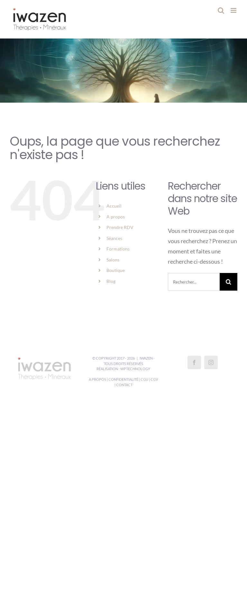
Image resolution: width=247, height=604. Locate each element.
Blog (110, 281)
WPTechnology (135, 369)
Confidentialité (123, 379)
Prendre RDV (119, 227)
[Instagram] (211, 362)
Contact (124, 385)
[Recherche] (228, 282)
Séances (114, 238)
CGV (154, 379)
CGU (144, 379)
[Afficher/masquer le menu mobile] (234, 10)
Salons (112, 259)
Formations (118, 248)
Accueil (114, 205)
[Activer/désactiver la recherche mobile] (221, 10)
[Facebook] (194, 362)
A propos (115, 216)
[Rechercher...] (194, 282)
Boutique (115, 270)
